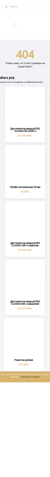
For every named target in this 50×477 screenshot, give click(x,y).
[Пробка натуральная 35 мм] (25, 165)
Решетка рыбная (23, 360)
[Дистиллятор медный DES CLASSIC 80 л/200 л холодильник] (25, 107)
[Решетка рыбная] (24, 338)
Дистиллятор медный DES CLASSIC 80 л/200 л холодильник (25, 131)
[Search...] (25, 6)
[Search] (6, 6)
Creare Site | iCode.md (29, 377)
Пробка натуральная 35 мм (25, 187)
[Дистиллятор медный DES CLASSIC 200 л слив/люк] (25, 221)
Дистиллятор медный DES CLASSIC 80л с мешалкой (25, 302)
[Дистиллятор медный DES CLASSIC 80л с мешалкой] (25, 280)
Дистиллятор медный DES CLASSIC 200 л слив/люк (25, 244)
